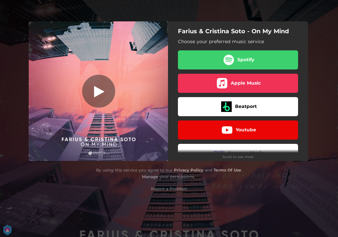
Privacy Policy (188, 170)
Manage (150, 176)
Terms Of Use (227, 170)
